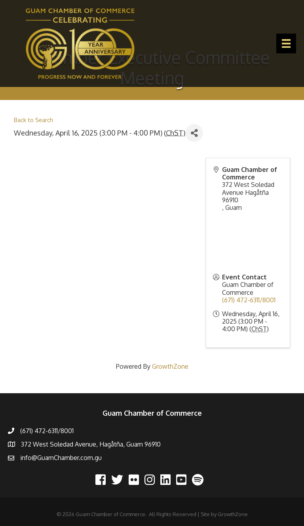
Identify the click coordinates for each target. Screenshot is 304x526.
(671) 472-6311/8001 (249, 300)
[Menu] (286, 43)
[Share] (194, 133)
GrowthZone (170, 366)
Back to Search (33, 119)
